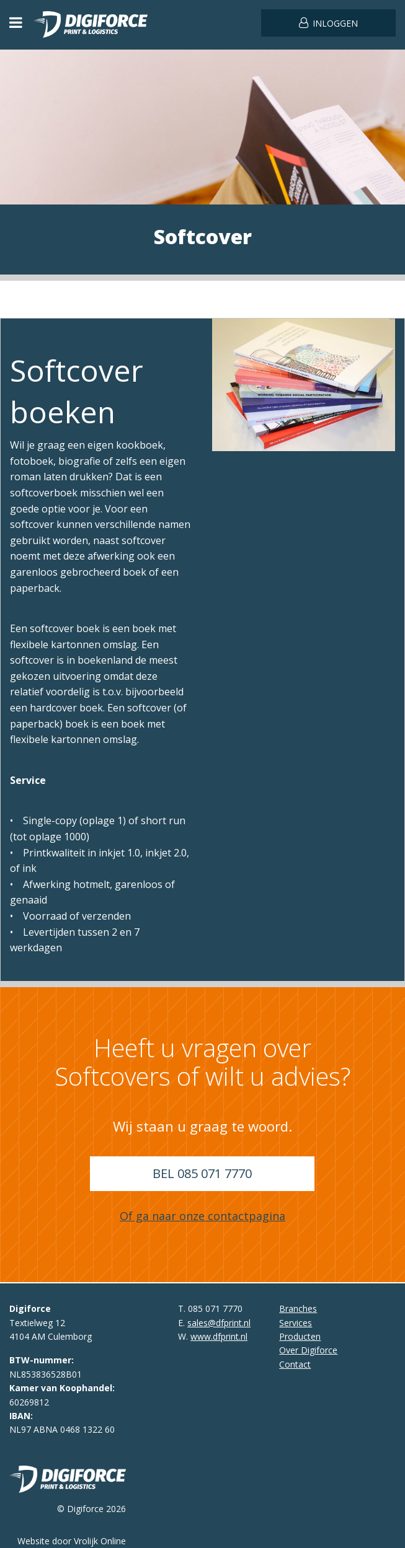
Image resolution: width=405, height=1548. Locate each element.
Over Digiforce (308, 1350)
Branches (298, 1308)
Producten (300, 1336)
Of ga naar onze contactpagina (202, 1215)
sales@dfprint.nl (219, 1323)
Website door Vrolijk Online (71, 1541)
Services (295, 1323)
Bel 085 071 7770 (202, 1173)
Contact (295, 1364)
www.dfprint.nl (218, 1336)
